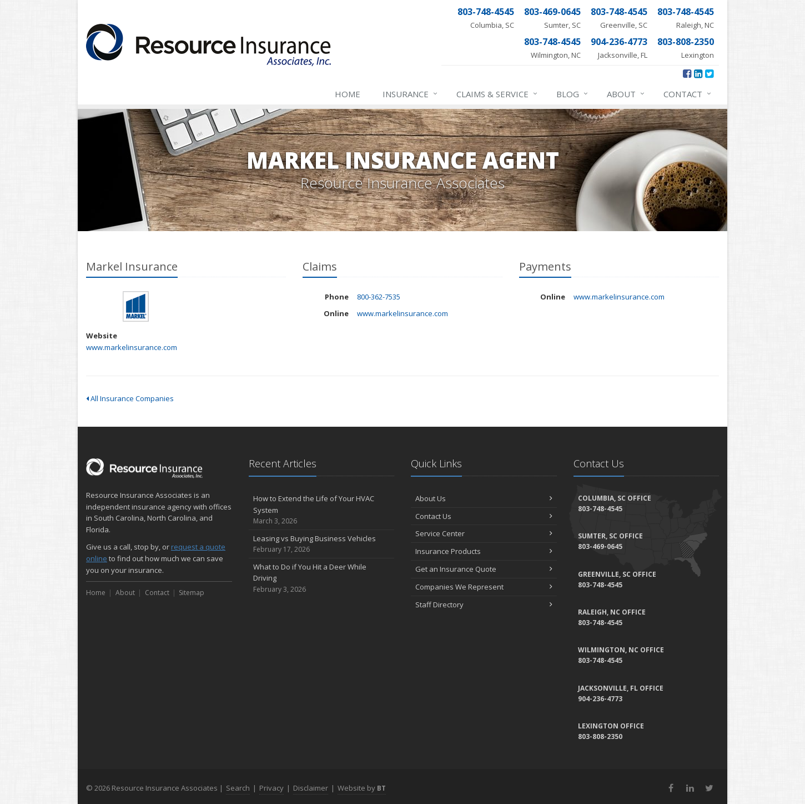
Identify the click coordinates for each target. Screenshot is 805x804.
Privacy (271, 788)
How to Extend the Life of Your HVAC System (321, 510)
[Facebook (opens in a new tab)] (687, 73)
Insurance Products (483, 551)
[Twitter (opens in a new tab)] (709, 73)
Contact (687, 94)
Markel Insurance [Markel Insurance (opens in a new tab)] (135, 306)
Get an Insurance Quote (483, 569)
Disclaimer (310, 788)
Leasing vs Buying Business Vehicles (321, 544)
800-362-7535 (378, 297)
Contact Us (483, 516)
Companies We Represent (483, 587)
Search (238, 788)
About (626, 94)
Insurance (411, 94)
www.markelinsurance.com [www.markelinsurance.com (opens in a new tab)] (131, 347)
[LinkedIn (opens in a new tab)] (698, 73)
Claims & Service (497, 94)
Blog (572, 94)
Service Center (483, 533)
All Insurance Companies (130, 398)
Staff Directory (483, 605)
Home (347, 93)
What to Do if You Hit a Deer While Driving (321, 578)
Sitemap (191, 592)
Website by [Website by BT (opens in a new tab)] (362, 788)
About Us (483, 498)
